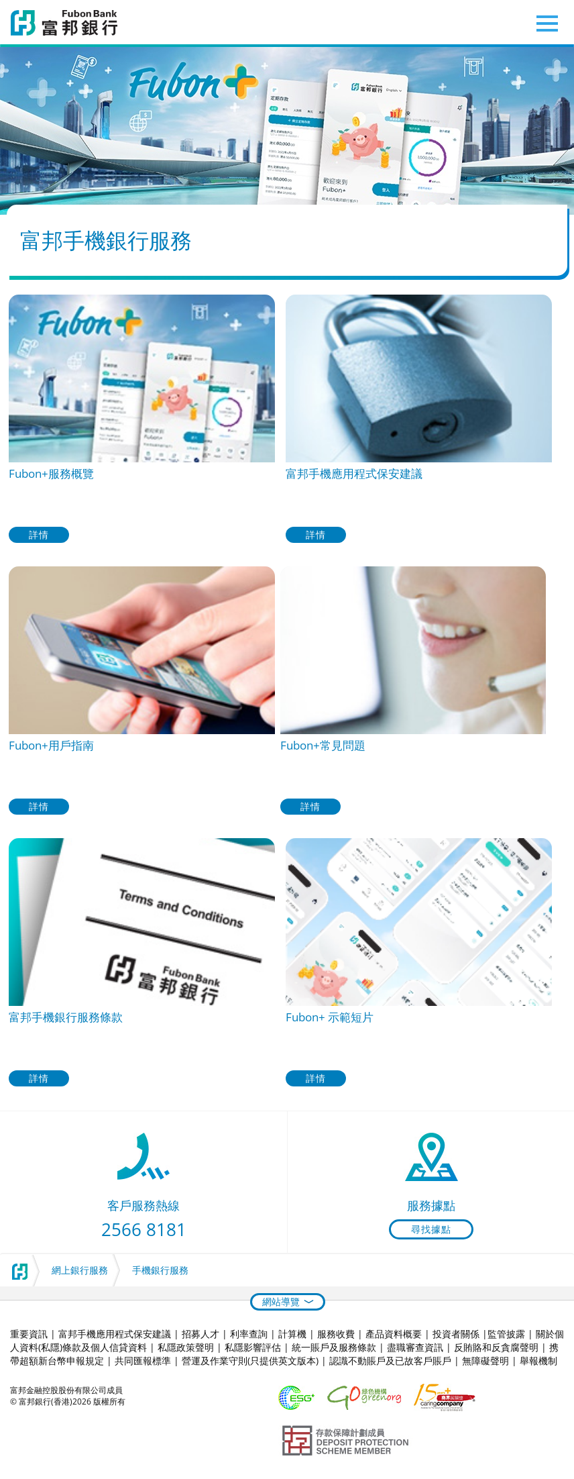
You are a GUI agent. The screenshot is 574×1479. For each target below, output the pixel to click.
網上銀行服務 (80, 1270)
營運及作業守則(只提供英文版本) (250, 1360)
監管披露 (506, 1333)
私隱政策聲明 (186, 1347)
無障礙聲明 (485, 1360)
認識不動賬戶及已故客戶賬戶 (390, 1360)
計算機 (292, 1333)
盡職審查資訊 (415, 1347)
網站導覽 (281, 1301)
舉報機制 (538, 1360)
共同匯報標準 (143, 1360)
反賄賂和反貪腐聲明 (496, 1347)
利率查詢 (249, 1333)
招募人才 (200, 1333)
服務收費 (336, 1333)
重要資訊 (29, 1333)
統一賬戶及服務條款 (334, 1347)
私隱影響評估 (253, 1347)
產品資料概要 (393, 1333)
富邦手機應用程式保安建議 (114, 1333)
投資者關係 (456, 1333)
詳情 (39, 534)
